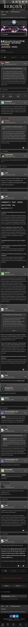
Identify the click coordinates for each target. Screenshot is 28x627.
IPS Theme (5, 619)
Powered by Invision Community (14, 620)
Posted (11, 64)
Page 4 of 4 (14, 57)
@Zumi (3, 417)
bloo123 (17, 314)
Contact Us (22, 619)
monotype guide (20, 380)
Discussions (10, 52)
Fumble (3, 50)
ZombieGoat (19, 126)
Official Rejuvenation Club (14, 27)
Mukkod (17, 68)
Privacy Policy (16, 619)
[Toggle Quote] (3, 68)
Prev (5, 57)
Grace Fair (18, 435)
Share (6, 586)
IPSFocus (11, 619)
